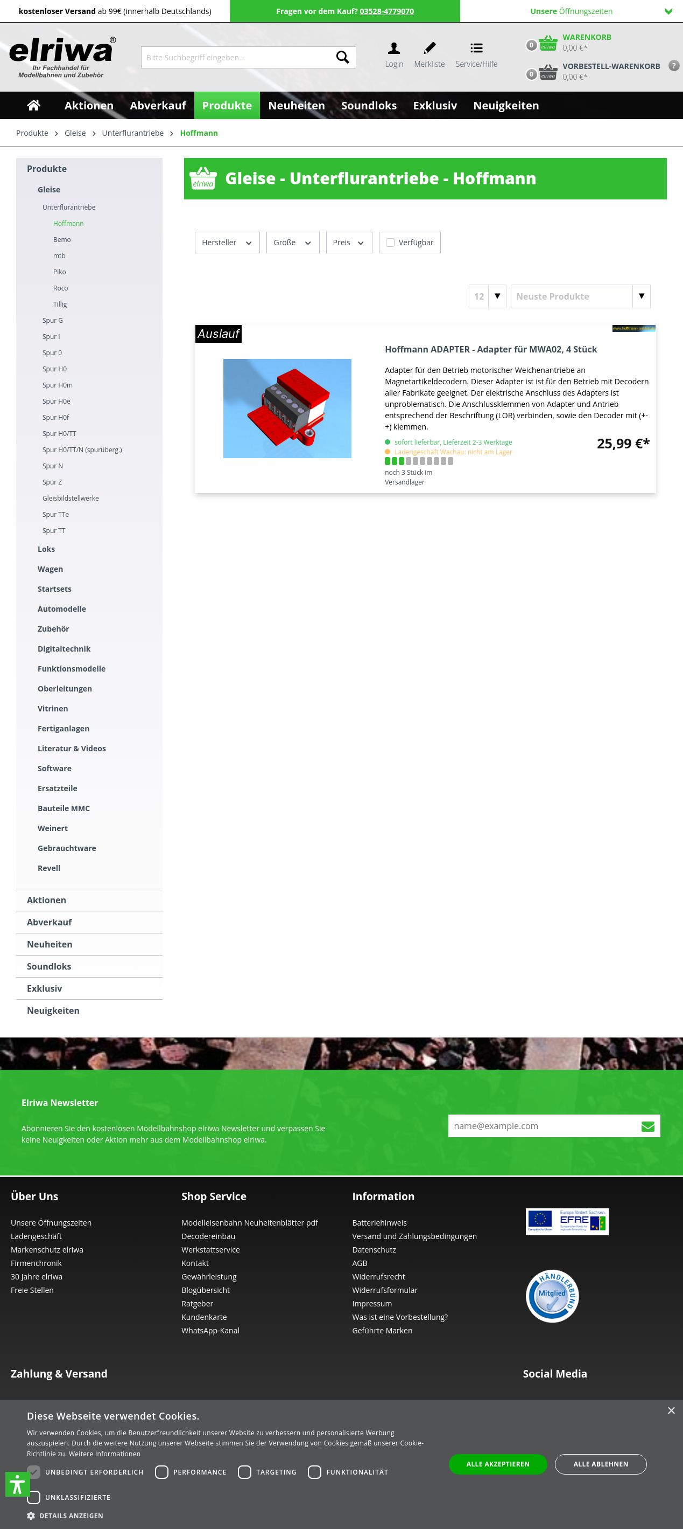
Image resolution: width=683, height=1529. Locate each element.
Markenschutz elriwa (47, 1249)
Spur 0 (52, 352)
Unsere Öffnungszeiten (51, 1222)
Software (55, 768)
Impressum (372, 1303)
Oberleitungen (65, 688)
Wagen (50, 569)
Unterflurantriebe (69, 207)
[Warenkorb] (566, 42)
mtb (59, 255)
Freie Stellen (32, 1290)
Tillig (60, 304)
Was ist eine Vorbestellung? (400, 1317)
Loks (46, 549)
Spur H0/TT (59, 433)
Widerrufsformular (385, 1290)
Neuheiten (50, 944)
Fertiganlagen (63, 728)
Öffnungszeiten (601, 11)
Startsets (55, 589)
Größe (292, 241)
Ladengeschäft (36, 1236)
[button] (17, 1484)
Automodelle (62, 609)
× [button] (671, 1411)
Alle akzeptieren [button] (498, 1464)
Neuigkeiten (53, 1010)
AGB (360, 1263)
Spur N (53, 466)
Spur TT (54, 530)
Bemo (62, 239)
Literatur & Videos (72, 748)
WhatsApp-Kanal (210, 1330)
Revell (49, 868)
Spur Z (52, 482)
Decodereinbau (208, 1236)
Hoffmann (68, 223)
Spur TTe (56, 514)
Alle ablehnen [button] (601, 1464)
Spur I (51, 336)
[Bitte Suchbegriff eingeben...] (235, 57)
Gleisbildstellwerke (71, 498)
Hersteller (227, 241)
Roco (60, 288)
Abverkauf (49, 922)
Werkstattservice (210, 1249)
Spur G (53, 320)
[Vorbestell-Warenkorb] (590, 72)
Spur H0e (57, 401)
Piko (59, 271)
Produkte (47, 169)
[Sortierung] (581, 296)
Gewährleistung (208, 1276)
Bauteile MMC (64, 808)
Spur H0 (55, 368)
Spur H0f (56, 417)
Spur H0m (58, 385)
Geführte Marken (383, 1330)
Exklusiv (44, 988)
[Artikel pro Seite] (487, 296)
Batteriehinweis (380, 1222)
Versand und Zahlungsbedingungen (415, 1236)
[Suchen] (342, 57)
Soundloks (49, 966)
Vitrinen (53, 708)
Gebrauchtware (67, 848)
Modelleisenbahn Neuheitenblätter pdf (249, 1222)
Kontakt (195, 1263)
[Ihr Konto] (394, 57)
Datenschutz (374, 1249)
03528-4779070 (387, 11)
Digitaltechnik (64, 649)
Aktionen (46, 900)
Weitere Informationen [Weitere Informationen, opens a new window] (105, 1453)
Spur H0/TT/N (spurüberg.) (82, 449)
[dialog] (341, 1464)
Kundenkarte (204, 1317)
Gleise (49, 189)
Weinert (53, 828)
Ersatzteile (58, 788)
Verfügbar (416, 242)
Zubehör (53, 629)
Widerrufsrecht (379, 1276)
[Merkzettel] (429, 57)
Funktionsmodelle (71, 668)
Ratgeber (197, 1303)
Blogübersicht (205, 1290)
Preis (349, 241)
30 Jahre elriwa (36, 1276)
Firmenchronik (36, 1263)
